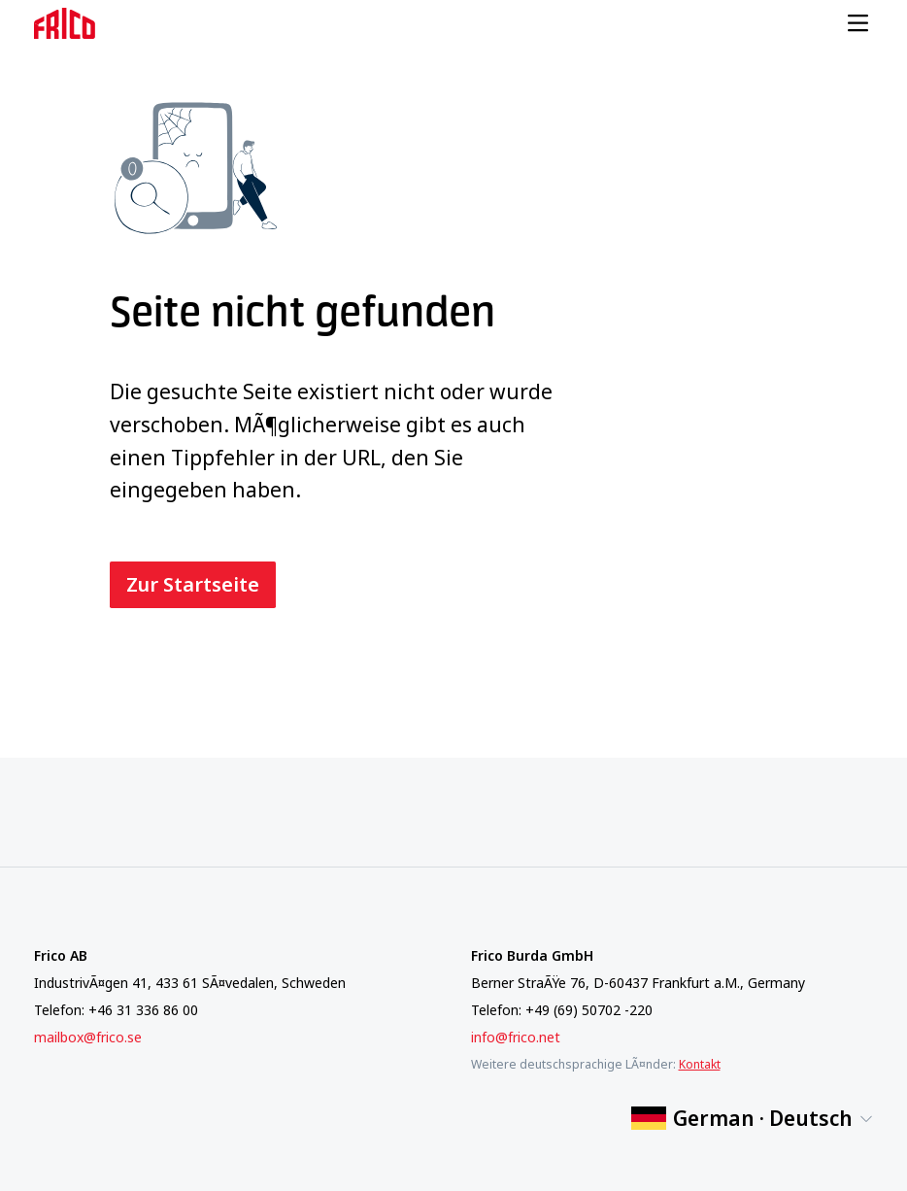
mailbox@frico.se (88, 1037)
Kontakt (700, 1064)
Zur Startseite (192, 584)
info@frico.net (515, 1037)
